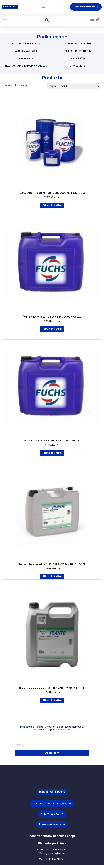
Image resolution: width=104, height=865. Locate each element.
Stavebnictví (78, 66)
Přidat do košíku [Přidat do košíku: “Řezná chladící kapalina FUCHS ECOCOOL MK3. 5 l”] (52, 452)
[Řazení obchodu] (73, 86)
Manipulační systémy (78, 43)
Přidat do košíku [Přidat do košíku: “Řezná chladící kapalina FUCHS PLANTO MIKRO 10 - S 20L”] (52, 576)
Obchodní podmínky (52, 843)
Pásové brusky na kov (78, 51)
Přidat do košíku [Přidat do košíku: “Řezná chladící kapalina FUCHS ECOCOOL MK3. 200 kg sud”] (52, 205)
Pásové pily (26, 58)
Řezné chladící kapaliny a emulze (26, 66)
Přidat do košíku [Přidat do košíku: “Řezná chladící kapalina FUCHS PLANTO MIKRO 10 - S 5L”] (52, 700)
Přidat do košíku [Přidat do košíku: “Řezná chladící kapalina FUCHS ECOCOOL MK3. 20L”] (52, 329)
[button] (43, 6)
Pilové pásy (78, 58)
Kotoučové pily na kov (26, 43)
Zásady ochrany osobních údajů (52, 836)
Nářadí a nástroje (26, 51)
